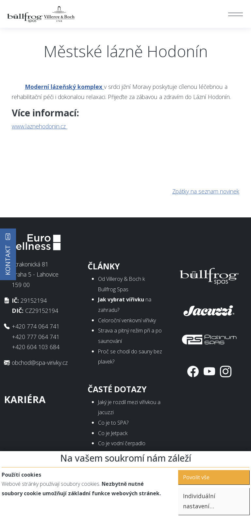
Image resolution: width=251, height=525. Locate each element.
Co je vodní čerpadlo (121, 443)
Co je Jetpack (112, 433)
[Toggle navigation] (235, 14)
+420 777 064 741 (35, 337)
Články (104, 266)
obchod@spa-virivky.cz (40, 362)
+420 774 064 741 (35, 326)
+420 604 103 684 (35, 347)
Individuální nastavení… (199, 501)
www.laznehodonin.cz (39, 126)
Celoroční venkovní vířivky (127, 320)
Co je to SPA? (113, 422)
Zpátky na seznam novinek (205, 191)
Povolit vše (196, 477)
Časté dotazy (117, 389)
